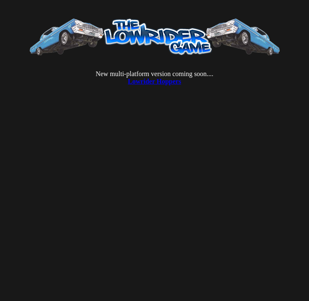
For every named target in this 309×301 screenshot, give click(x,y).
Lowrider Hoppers (154, 81)
